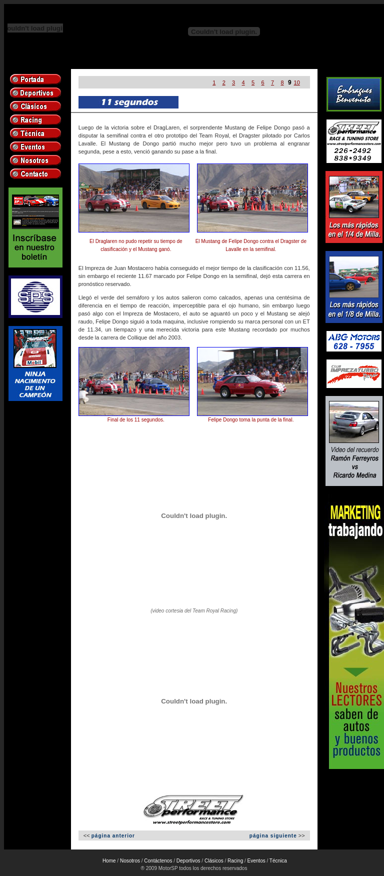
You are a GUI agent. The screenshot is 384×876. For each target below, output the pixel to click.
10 (297, 83)
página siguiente (273, 835)
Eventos (257, 861)
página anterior (113, 835)
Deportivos (188, 861)
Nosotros (130, 861)
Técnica (278, 861)
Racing (235, 861)
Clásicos (214, 861)
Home (109, 861)
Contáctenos (158, 861)
